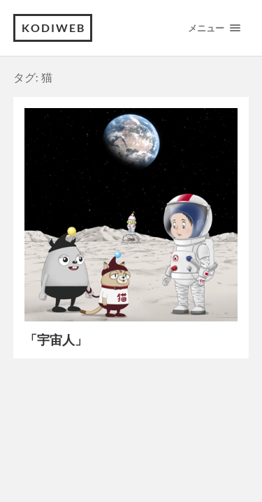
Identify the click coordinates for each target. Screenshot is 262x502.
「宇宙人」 (55, 339)
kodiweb (53, 27)
